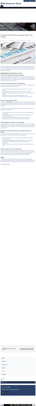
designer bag (30, 85)
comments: (28, 40)
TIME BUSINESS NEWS (5, 164)
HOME (3, 358)
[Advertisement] (18, 15)
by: (11, 40)
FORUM (3, 367)
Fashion (23, 40)
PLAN (3, 371)
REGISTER (4, 374)
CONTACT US (4, 364)
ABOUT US (4, 361)
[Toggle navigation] (2, 6)
